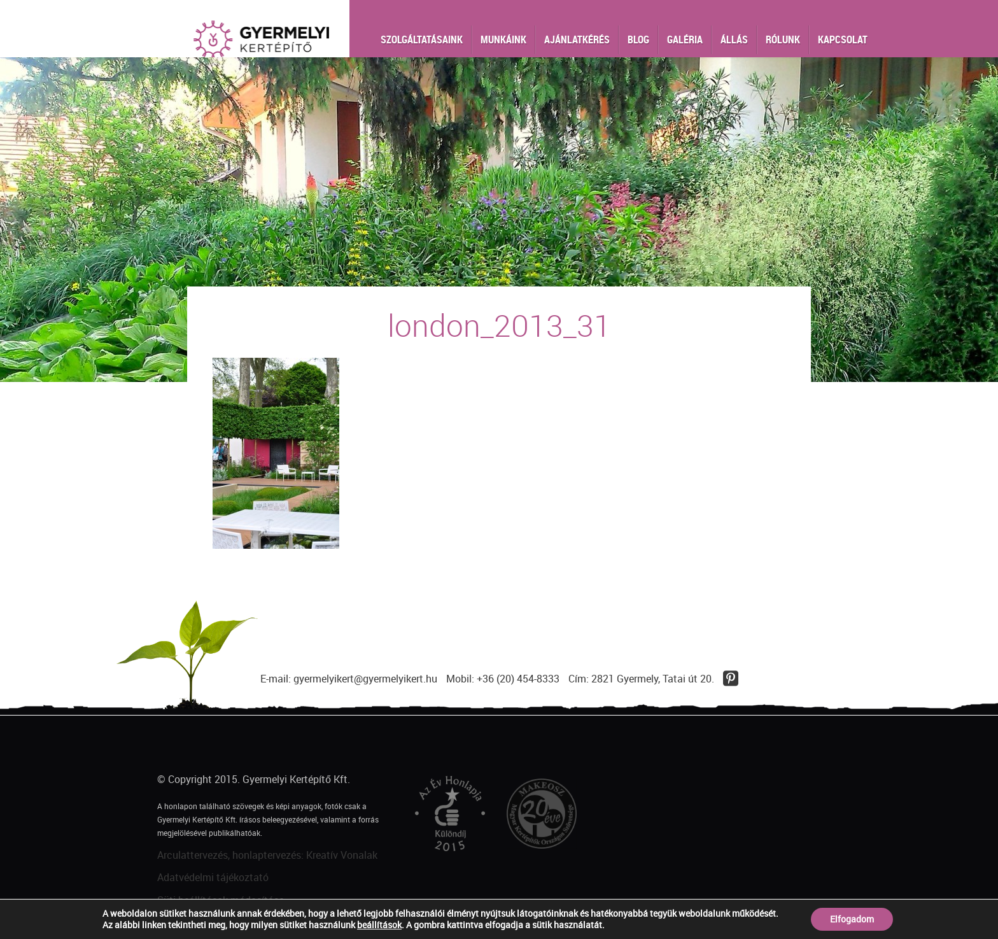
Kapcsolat (843, 39)
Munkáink (503, 39)
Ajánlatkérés (577, 39)
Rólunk (783, 39)
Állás (734, 39)
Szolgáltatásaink (422, 39)
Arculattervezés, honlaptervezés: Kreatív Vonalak (267, 855)
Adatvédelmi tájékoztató (213, 877)
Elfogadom (852, 919)
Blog (638, 39)
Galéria (685, 39)
